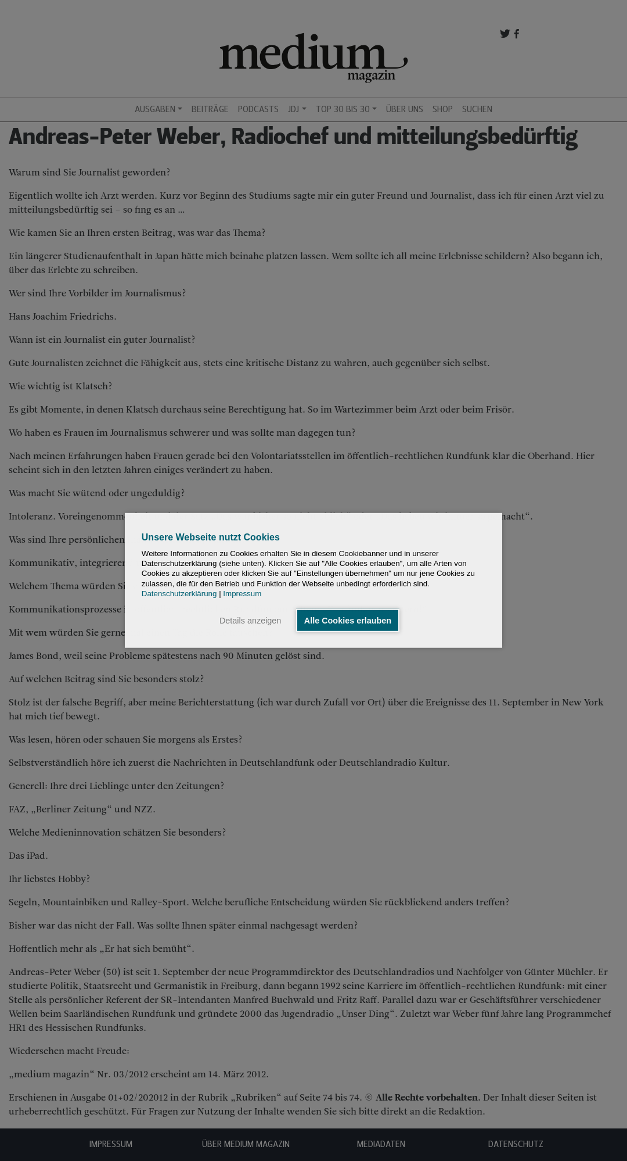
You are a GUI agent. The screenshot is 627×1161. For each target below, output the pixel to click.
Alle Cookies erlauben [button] (347, 620)
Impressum (242, 593)
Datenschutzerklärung (179, 593)
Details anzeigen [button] (250, 620)
